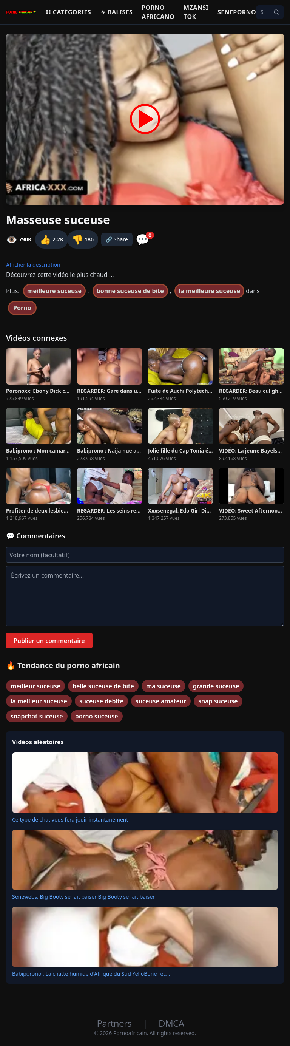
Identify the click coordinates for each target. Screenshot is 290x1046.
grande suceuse (216, 686)
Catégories (68, 12)
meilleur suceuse (35, 686)
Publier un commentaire (49, 641)
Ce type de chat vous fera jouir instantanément (70, 819)
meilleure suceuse (54, 291)
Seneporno (237, 12)
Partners (115, 1023)
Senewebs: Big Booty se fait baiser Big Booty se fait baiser (83, 896)
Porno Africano (158, 12)
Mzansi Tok (196, 12)
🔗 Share (117, 239)
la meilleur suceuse (39, 701)
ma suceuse (163, 686)
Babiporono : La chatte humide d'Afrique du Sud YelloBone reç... (91, 973)
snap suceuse (218, 701)
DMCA (171, 1023)
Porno (22, 308)
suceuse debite (101, 701)
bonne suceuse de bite (130, 291)
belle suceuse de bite (103, 686)
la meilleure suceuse (209, 291)
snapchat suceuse (37, 716)
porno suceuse (96, 716)
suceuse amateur (161, 701)
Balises (116, 12)
